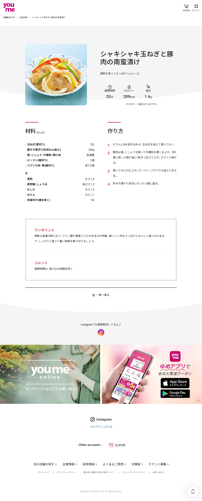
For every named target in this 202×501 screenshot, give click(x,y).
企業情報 (68, 464)
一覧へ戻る (102, 295)
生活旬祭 (23, 17)
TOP (193, 492)
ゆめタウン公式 (99, 426)
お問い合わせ (158, 472)
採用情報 (88, 464)
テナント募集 (157, 464)
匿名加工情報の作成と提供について (99, 472)
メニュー (196, 7)
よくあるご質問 (113, 464)
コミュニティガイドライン (133, 472)
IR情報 (136, 464)
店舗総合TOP (9, 17)
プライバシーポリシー (66, 472)
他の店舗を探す (43, 464)
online (186, 7)
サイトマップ (44, 472)
